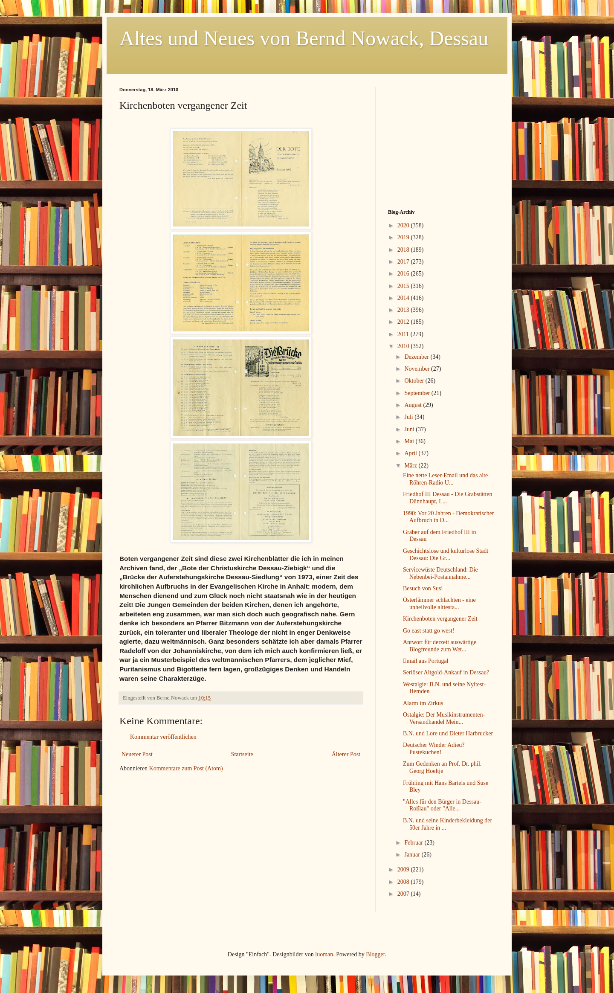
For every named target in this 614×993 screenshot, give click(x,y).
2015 (404, 286)
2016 (404, 273)
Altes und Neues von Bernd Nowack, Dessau (303, 38)
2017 (404, 261)
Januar (412, 854)
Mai (409, 441)
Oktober (414, 380)
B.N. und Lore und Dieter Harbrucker (448, 733)
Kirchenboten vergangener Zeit (440, 619)
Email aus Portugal (426, 661)
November (417, 369)
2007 (404, 894)
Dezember (417, 357)
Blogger (375, 954)
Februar (414, 842)
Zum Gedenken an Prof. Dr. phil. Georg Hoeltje (442, 767)
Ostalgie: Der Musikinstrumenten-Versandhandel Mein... (444, 718)
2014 (404, 298)
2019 (404, 237)
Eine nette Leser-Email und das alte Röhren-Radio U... (445, 479)
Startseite (242, 754)
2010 (404, 346)
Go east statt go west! (429, 630)
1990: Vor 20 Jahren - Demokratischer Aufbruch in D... (448, 517)
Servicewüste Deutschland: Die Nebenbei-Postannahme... (440, 573)
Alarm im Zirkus (423, 703)
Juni (410, 429)
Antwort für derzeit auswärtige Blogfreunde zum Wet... (439, 646)
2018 (404, 250)
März (411, 465)
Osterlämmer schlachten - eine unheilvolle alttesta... (439, 603)
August (413, 405)
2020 (404, 225)
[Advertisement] (441, 140)
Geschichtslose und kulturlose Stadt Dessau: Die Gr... (445, 554)
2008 (404, 882)
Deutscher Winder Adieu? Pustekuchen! (434, 748)
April (411, 453)
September (417, 393)
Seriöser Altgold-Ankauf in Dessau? (446, 672)
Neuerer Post (137, 754)
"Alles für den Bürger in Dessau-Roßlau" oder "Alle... (442, 805)
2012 (404, 322)
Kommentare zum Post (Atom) (186, 768)
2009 (404, 869)
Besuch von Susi (423, 588)
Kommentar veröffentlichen (163, 737)
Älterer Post (346, 754)
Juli (409, 417)
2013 (404, 310)
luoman (324, 954)
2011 (404, 334)
